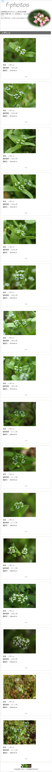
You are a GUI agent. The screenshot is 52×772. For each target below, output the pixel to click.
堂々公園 (14, 432)
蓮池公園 (14, 68)
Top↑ (26, 76)
